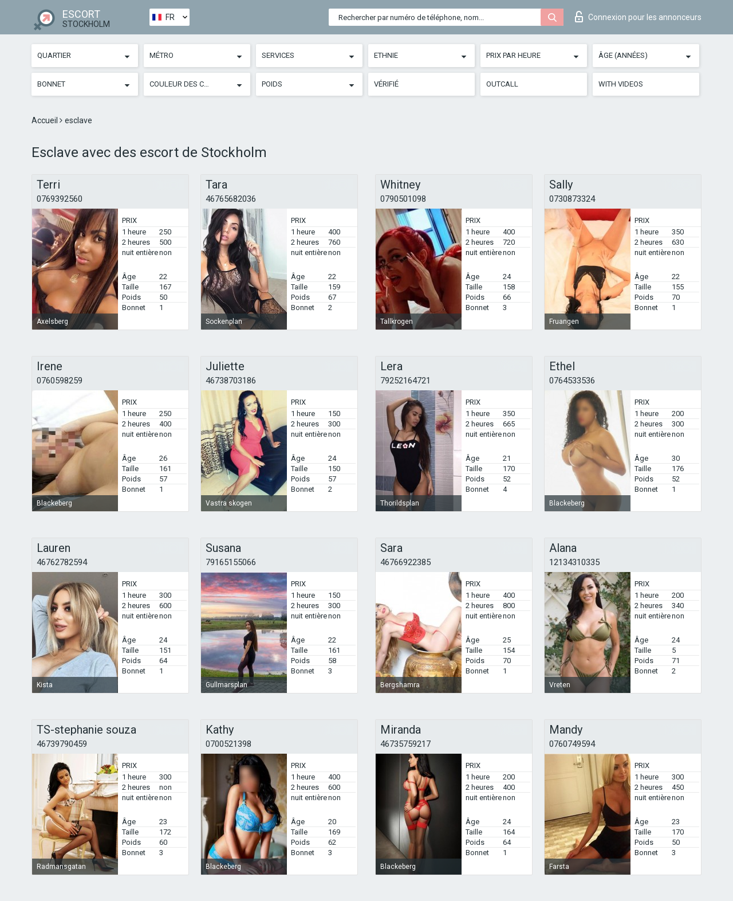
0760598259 (59, 380)
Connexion (638, 16)
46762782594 (62, 562)
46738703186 (231, 380)
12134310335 (574, 562)
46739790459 (62, 744)
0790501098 (403, 199)
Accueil (45, 120)
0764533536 (572, 380)
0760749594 (572, 744)
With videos (620, 84)
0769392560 (59, 199)
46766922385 (405, 562)
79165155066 (231, 562)
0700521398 (228, 744)
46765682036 (231, 199)
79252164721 (405, 380)
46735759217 (405, 744)
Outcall (502, 84)
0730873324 (572, 199)
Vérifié (386, 84)
